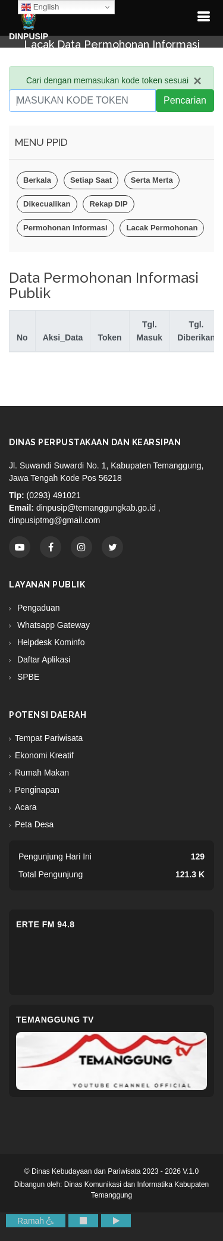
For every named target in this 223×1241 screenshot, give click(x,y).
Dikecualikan (47, 203)
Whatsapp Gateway (52, 625)
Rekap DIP (108, 203)
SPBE (27, 677)
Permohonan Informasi (65, 227)
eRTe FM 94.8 (45, 924)
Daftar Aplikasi (42, 659)
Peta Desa (34, 824)
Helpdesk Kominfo (50, 642)
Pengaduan (37, 607)
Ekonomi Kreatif (44, 755)
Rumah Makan (42, 772)
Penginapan (37, 790)
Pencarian (185, 100)
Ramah (35, 1221)
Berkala (37, 180)
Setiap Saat (91, 180)
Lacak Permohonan (161, 227)
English (40, 7)
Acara (26, 807)
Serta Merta (152, 180)
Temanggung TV (55, 1019)
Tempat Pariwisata (49, 738)
